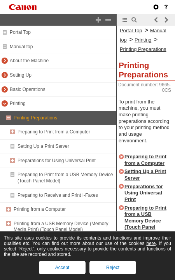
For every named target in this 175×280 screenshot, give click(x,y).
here (151, 243)
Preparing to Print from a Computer (54, 132)
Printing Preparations (35, 118)
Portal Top (20, 32)
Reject (112, 267)
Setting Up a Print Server (43, 146)
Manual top (21, 46)
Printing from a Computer (40, 209)
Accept (62, 267)
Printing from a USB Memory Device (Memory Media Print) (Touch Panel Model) (61, 227)
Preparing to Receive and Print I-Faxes (58, 195)
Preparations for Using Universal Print (57, 160)
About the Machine (29, 60)
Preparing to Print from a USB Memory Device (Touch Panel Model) (145, 221)
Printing (18, 103)
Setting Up (21, 75)
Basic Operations (27, 89)
